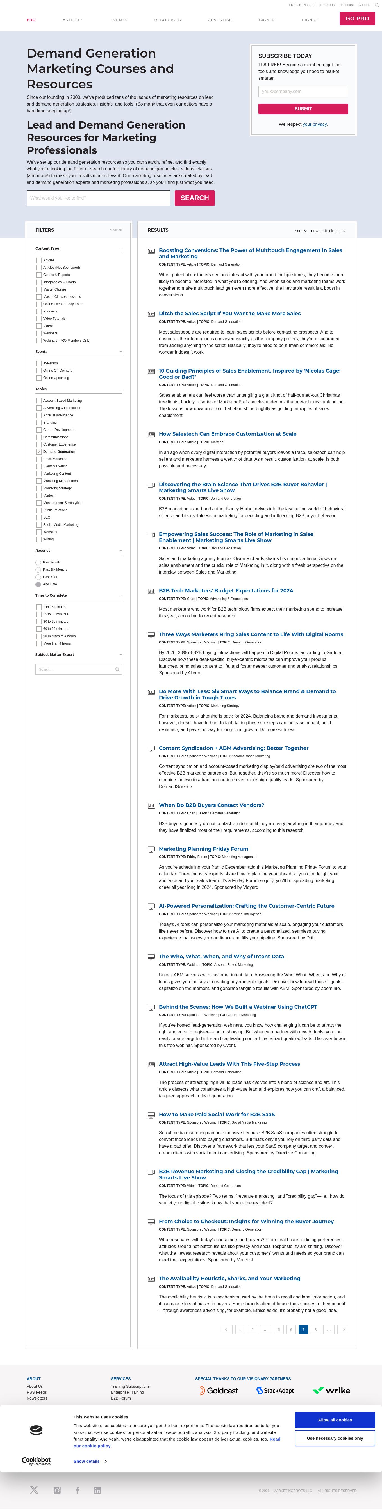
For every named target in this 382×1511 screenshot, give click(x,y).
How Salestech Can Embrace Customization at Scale (228, 436)
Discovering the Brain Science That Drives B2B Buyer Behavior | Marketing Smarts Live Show (243, 489)
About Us (35, 1388)
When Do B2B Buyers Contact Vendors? (211, 807)
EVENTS (118, 21)
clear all (116, 232)
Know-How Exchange (130, 1432)
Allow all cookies (335, 1458)
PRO (31, 21)
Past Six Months (55, 572)
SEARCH (195, 200)
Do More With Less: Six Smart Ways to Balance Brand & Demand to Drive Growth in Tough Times (247, 697)
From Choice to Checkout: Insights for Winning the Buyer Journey (246, 1223)
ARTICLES (73, 21)
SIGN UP (310, 21)
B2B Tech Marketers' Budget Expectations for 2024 (226, 593)
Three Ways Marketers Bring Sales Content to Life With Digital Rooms (251, 636)
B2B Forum (121, 1400)
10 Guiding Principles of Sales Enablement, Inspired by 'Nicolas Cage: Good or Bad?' (249, 376)
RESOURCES (167, 21)
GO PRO (357, 20)
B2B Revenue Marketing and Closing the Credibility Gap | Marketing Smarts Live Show (248, 1177)
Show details (87, 1500)
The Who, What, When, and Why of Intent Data (221, 958)
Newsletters (37, 1400)
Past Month (51, 564)
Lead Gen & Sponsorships (49, 1426)
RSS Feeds (37, 1394)
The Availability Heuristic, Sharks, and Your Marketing (230, 1281)
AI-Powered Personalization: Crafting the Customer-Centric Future (247, 908)
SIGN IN (267, 21)
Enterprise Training (127, 1394)
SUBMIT (303, 111)
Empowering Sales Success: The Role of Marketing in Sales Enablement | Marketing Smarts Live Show (236, 539)
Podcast (347, 6)
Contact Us (120, 1426)
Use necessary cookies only (335, 1477)
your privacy (315, 126)
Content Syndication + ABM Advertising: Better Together (234, 750)
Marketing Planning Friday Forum (203, 851)
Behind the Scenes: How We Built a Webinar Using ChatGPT (238, 1009)
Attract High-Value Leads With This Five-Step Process (229, 1066)
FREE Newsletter (302, 6)
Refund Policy (123, 1438)
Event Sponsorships (44, 1432)
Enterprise (328, 6)
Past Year (50, 579)
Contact (364, 6)
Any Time (50, 586)
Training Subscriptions (130, 1388)
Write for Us (37, 1438)
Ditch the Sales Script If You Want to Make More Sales (230, 316)
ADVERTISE (220, 21)
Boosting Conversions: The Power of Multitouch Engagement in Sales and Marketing (250, 256)
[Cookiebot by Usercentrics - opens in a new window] (36, 1500)
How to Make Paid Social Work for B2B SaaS (217, 1116)
